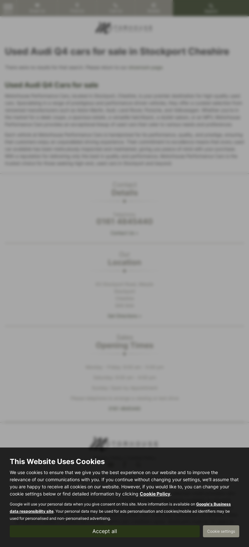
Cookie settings (221, 531)
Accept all (104, 531)
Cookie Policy (155, 493)
